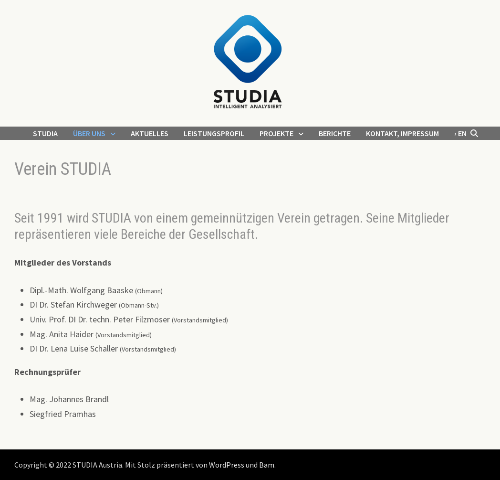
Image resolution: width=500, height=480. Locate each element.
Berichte (335, 133)
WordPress (226, 464)
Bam (266, 464)
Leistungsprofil (214, 133)
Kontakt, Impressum (402, 133)
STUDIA (45, 133)
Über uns (89, 133)
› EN (460, 133)
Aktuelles (149, 133)
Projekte (276, 133)
